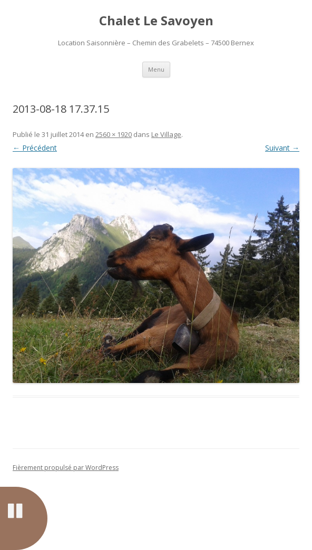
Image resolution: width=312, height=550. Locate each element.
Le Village (166, 134)
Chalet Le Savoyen (156, 21)
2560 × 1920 (113, 134)
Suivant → (282, 148)
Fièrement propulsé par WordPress (66, 467)
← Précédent (35, 148)
